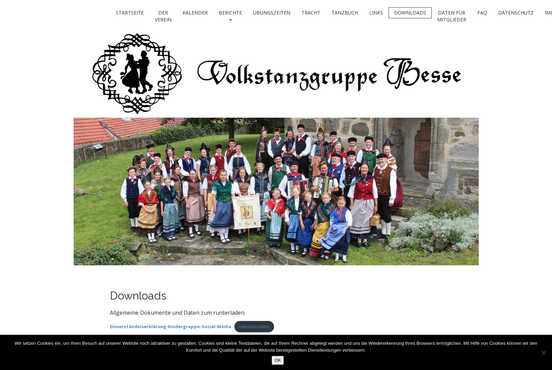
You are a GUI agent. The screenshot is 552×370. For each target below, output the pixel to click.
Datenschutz (516, 12)
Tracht (310, 12)
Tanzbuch (344, 12)
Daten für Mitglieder (451, 16)
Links (376, 12)
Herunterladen (254, 326)
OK (277, 360)
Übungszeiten (271, 12)
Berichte (230, 15)
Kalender (195, 12)
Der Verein (163, 16)
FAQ (482, 12)
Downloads (410, 12)
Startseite (130, 12)
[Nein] (543, 352)
